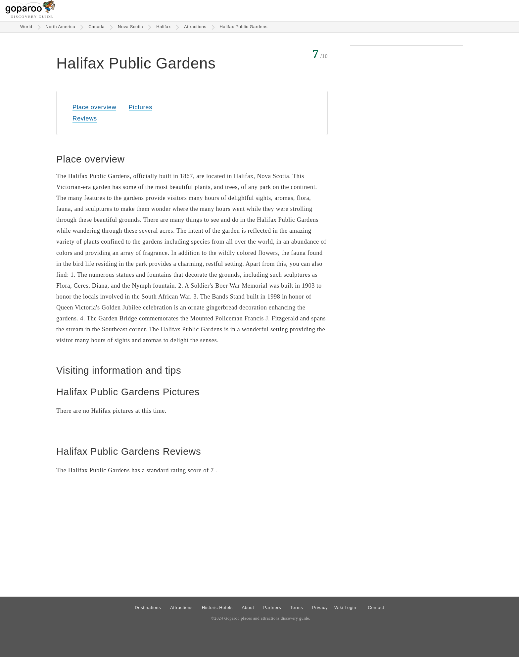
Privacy (320, 607)
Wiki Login (345, 607)
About (248, 607)
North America (60, 26)
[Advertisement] (406, 97)
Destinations (148, 607)
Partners (272, 607)
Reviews (84, 118)
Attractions (195, 26)
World (26, 26)
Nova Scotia (130, 26)
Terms (296, 607)
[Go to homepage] (30, 11)
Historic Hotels (217, 607)
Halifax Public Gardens (244, 26)
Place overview (94, 107)
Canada (96, 26)
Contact (376, 607)
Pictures (140, 107)
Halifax (163, 26)
